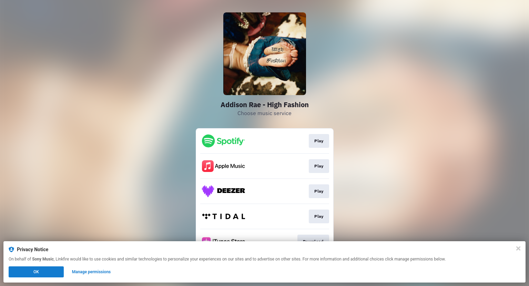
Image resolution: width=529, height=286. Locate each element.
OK (36, 271)
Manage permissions (91, 271)
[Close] (518, 248)
